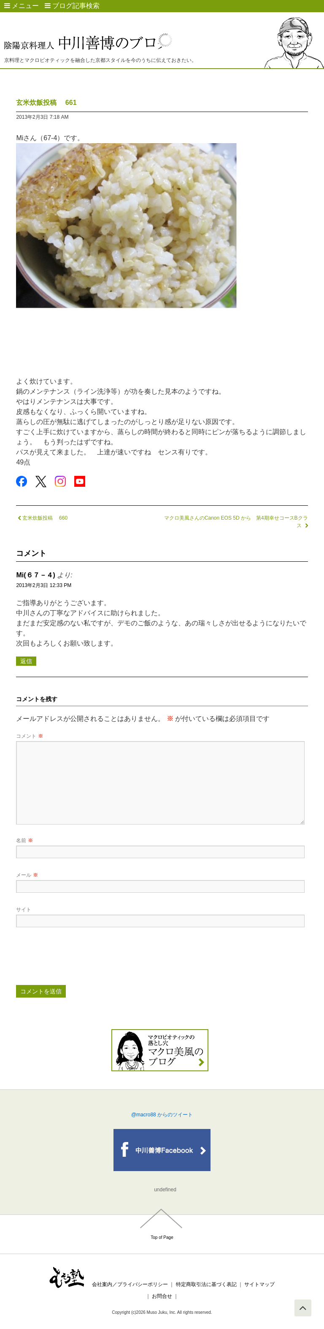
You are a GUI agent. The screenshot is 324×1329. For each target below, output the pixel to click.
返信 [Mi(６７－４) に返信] (26, 661)
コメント (29, 736)
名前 (24, 840)
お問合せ (162, 1296)
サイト (23, 910)
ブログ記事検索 (72, 5)
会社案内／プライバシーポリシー (130, 1284)
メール (27, 875)
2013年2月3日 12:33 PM (43, 585)
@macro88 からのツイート (162, 1115)
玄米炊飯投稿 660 (42, 518)
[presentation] (80, 959)
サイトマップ (259, 1284)
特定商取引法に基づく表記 (206, 1284)
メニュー (21, 5)
